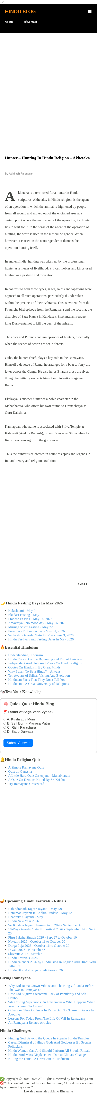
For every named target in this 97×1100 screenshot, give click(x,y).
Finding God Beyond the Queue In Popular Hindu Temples (48, 1038)
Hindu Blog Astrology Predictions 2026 (35, 970)
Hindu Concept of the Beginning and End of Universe (45, 659)
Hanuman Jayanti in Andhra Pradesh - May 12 (40, 913)
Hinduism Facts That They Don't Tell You (36, 680)
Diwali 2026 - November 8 (26, 950)
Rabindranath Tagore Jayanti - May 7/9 (35, 909)
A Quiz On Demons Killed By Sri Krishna (37, 780)
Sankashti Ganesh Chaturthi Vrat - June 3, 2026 (40, 635)
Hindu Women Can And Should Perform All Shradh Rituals (49, 1051)
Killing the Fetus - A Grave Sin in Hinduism (38, 1059)
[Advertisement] (48, 85)
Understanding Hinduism (25, 655)
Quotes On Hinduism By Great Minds (34, 667)
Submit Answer (18, 743)
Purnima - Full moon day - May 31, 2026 (36, 631)
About (9, 21)
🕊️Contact (30, 21)
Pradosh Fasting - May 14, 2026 (30, 619)
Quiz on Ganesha (20, 771)
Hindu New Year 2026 (23, 921)
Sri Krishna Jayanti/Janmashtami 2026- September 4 (44, 925)
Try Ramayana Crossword (26, 784)
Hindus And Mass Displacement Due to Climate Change (47, 1055)
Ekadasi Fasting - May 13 (25, 615)
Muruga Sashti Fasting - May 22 (30, 627)
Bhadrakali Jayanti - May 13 (27, 917)
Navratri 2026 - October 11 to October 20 (36, 941)
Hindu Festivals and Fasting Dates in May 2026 (41, 639)
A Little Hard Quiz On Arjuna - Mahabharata (39, 776)
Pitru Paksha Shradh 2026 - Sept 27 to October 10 (42, 937)
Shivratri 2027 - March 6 (25, 954)
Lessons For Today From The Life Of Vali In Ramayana (46, 1018)
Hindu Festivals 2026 (23, 958)
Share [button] (82, 584)
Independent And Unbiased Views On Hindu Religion (45, 663)
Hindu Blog (20, 11)
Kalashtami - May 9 (22, 611)
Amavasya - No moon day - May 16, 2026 (37, 623)
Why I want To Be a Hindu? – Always (34, 671)
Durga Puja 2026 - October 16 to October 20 (38, 946)
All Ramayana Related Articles (29, 1022)
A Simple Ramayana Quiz (26, 767)
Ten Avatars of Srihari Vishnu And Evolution (39, 675)
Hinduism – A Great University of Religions (38, 684)
